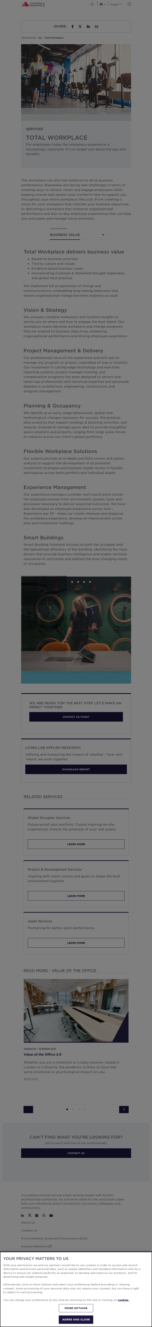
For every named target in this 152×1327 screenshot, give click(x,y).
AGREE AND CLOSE (76, 1319)
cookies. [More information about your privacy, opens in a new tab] (123, 1300)
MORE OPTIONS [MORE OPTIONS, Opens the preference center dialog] (76, 1308)
